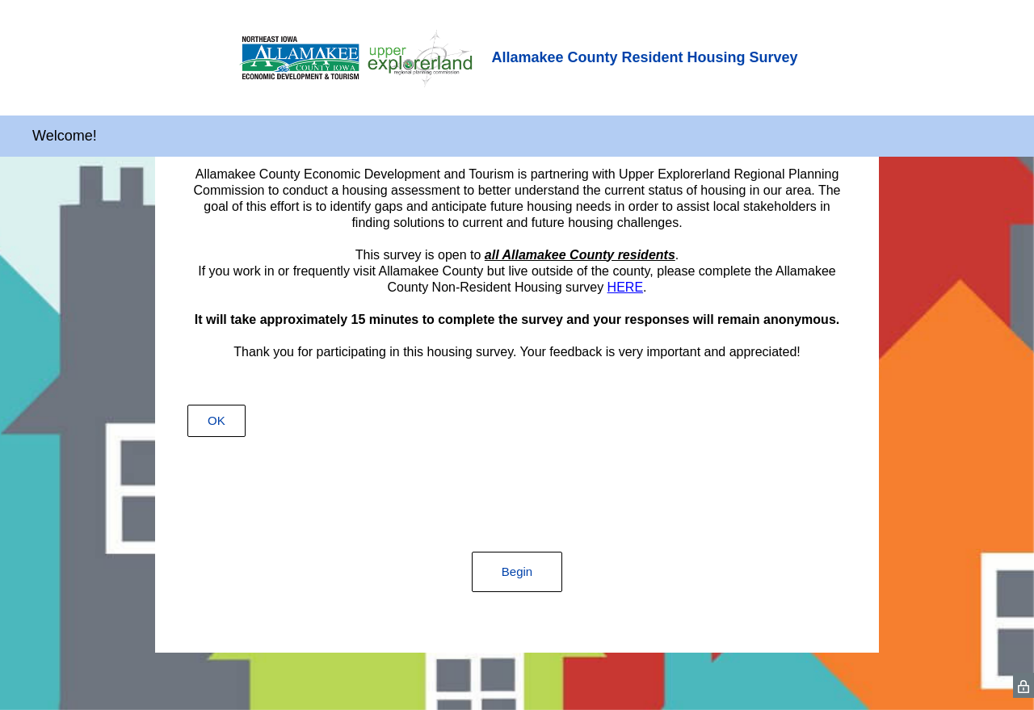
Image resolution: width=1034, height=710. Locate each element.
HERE (625, 287)
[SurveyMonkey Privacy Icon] (1023, 685)
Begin (517, 571)
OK (216, 420)
